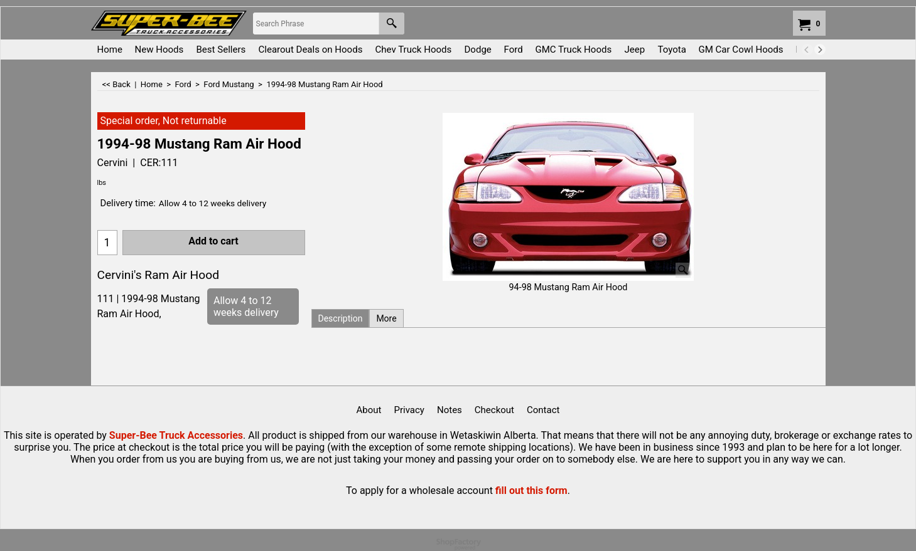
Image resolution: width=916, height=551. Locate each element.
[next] (820, 49)
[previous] (807, 49)
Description (340, 318)
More (386, 318)
